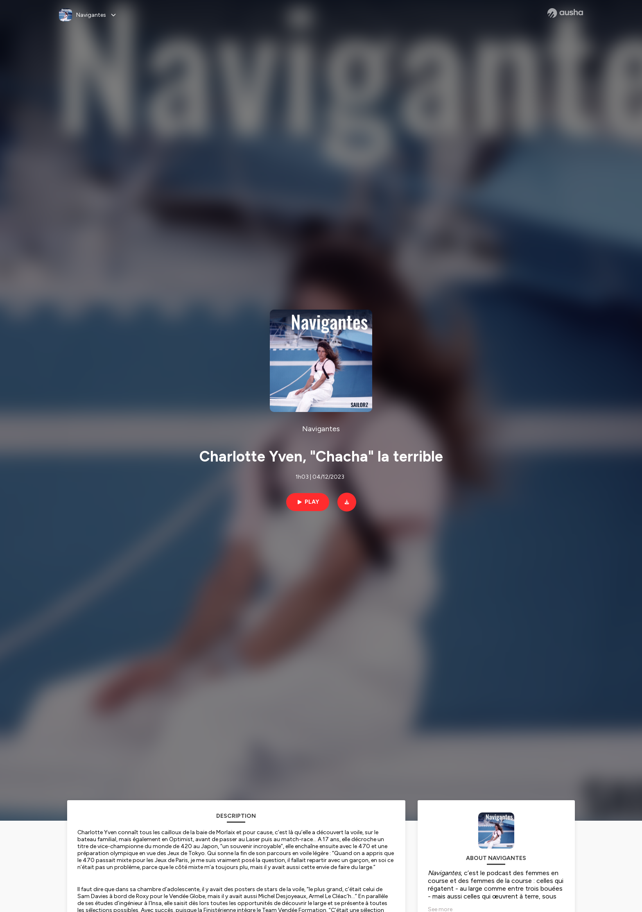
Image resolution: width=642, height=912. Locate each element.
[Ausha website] (565, 13)
